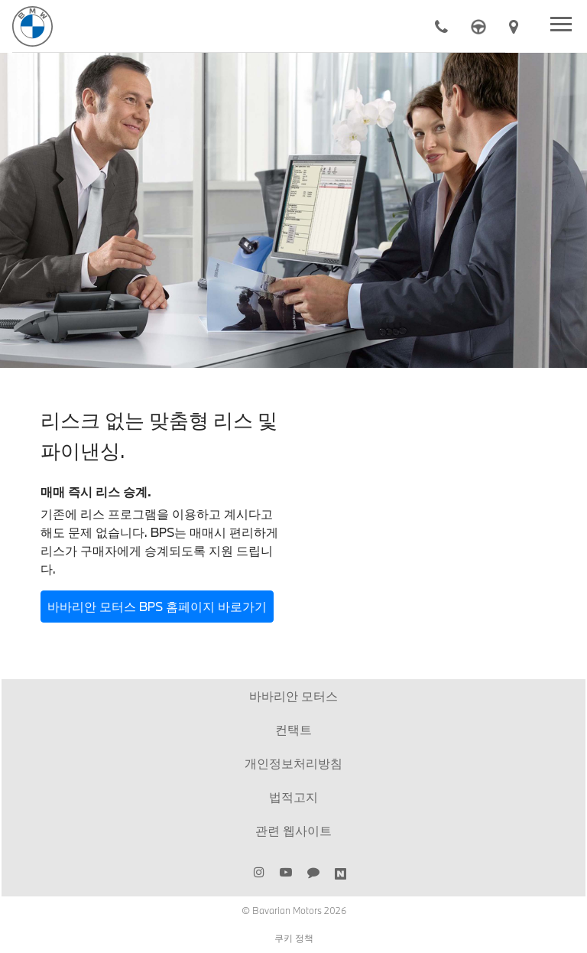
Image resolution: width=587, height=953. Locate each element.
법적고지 (293, 797)
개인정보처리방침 (293, 763)
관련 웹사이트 (293, 830)
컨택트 (293, 729)
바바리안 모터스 (293, 696)
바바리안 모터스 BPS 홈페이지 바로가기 (157, 606)
